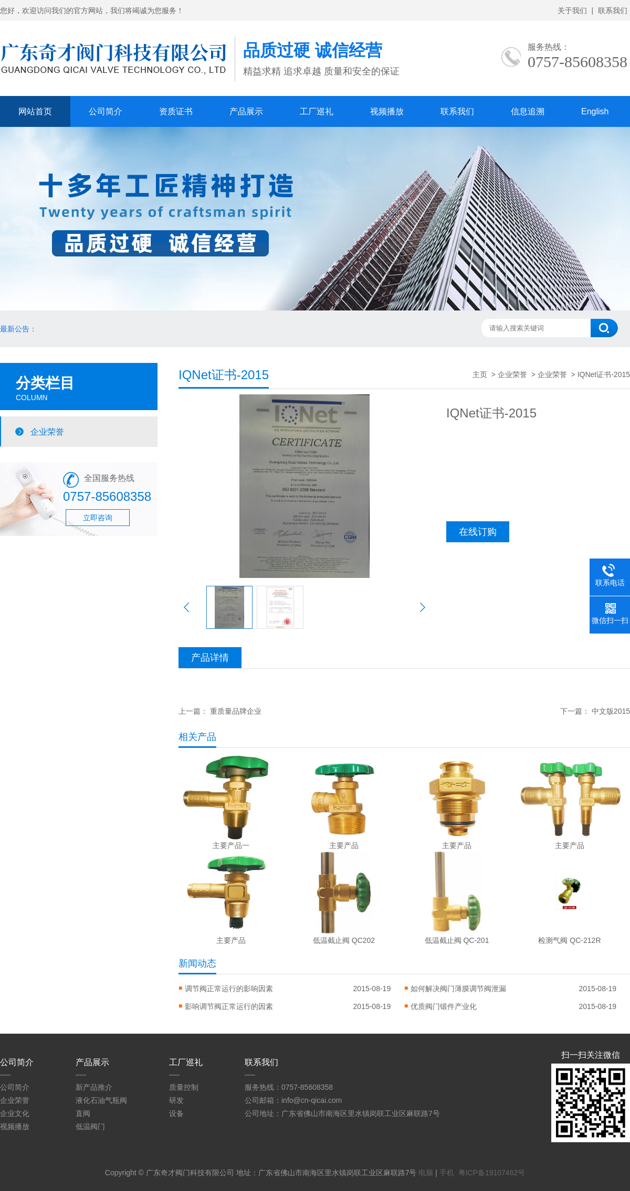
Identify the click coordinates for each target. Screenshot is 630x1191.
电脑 (425, 1172)
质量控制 (183, 1087)
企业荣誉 (47, 431)
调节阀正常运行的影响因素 (229, 988)
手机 (446, 1172)
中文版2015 (611, 711)
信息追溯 (527, 111)
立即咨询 (97, 517)
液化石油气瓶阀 (101, 1100)
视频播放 (387, 111)
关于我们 (572, 10)
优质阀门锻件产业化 (444, 1006)
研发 (176, 1100)
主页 (479, 374)
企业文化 (14, 1113)
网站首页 (35, 111)
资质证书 (176, 111)
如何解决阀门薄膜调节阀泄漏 (458, 988)
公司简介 (105, 111)
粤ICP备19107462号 (492, 1172)
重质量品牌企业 (235, 711)
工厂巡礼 (316, 111)
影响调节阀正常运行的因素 (229, 1006)
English (594, 111)
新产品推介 (94, 1087)
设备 (176, 1113)
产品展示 (246, 111)
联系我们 (612, 10)
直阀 (83, 1113)
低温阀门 (90, 1126)
